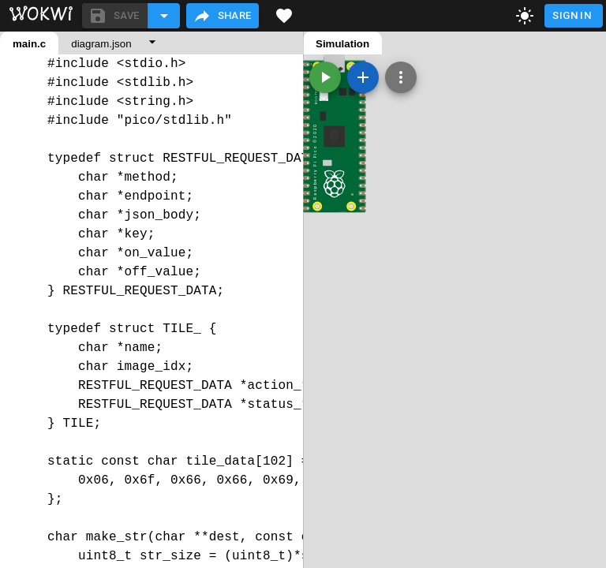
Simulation (342, 44)
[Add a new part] (363, 77)
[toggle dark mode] (524, 15)
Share (222, 15)
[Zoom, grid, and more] (401, 77)
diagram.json (101, 44)
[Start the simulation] (325, 77)
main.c (29, 44)
